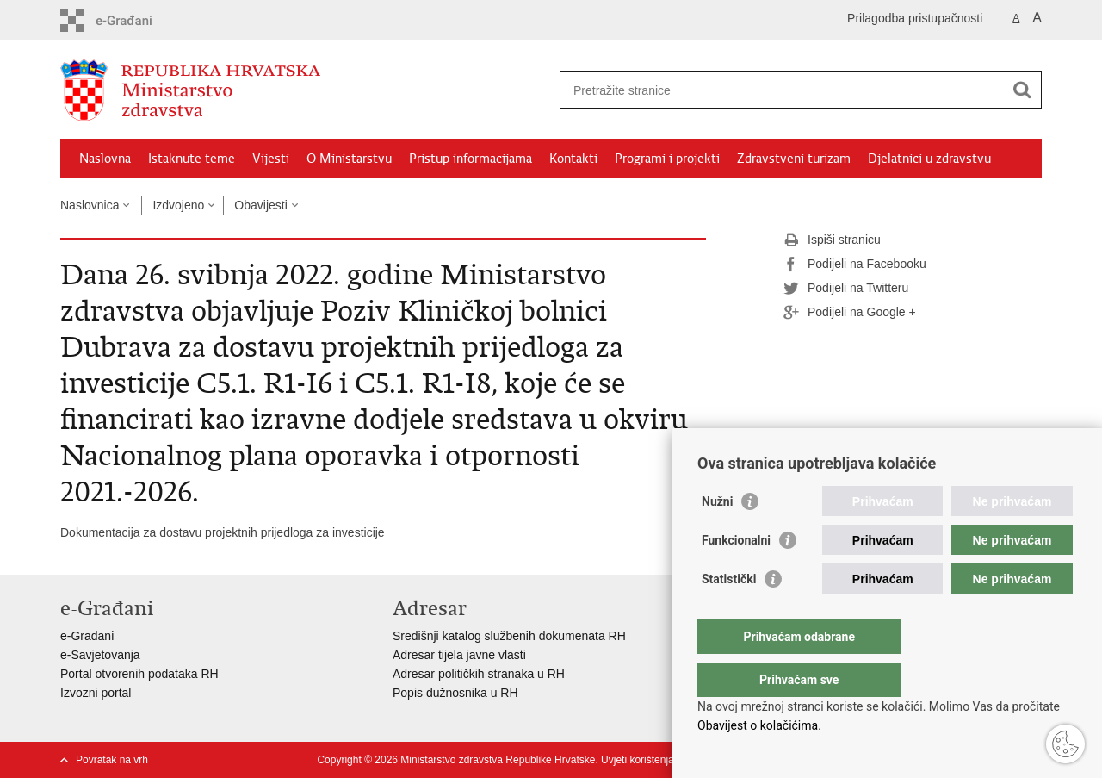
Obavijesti (260, 205)
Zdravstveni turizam (794, 158)
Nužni (717, 536)
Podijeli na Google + (849, 313)
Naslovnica (89, 205)
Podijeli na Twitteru (845, 288)
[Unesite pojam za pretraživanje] (782, 90)
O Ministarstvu (349, 158)
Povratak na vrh (112, 760)
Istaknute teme (191, 158)
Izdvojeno (178, 205)
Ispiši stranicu (832, 240)
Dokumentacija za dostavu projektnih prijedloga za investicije (222, 532)
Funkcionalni (736, 575)
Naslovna (105, 158)
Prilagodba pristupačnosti (914, 18)
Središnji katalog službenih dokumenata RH (509, 636)
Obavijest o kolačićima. (759, 725)
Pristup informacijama (470, 158)
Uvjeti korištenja (637, 760)
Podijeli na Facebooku (854, 264)
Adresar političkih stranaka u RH (479, 674)
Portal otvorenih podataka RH (139, 674)
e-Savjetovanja (100, 655)
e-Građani (87, 636)
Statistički (729, 613)
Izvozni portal (95, 693)
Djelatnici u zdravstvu (929, 158)
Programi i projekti (667, 158)
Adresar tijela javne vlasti (459, 655)
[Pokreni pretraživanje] (1022, 89)
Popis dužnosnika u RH (455, 693)
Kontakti (573, 158)
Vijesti (270, 158)
